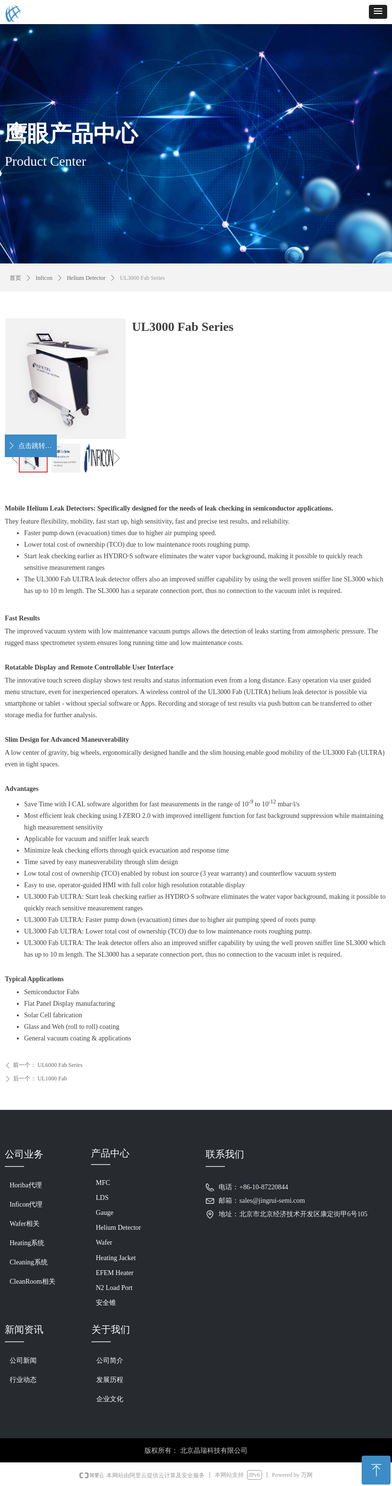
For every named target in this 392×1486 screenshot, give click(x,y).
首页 (15, 278)
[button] (378, 12)
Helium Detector (86, 278)
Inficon (44, 278)
